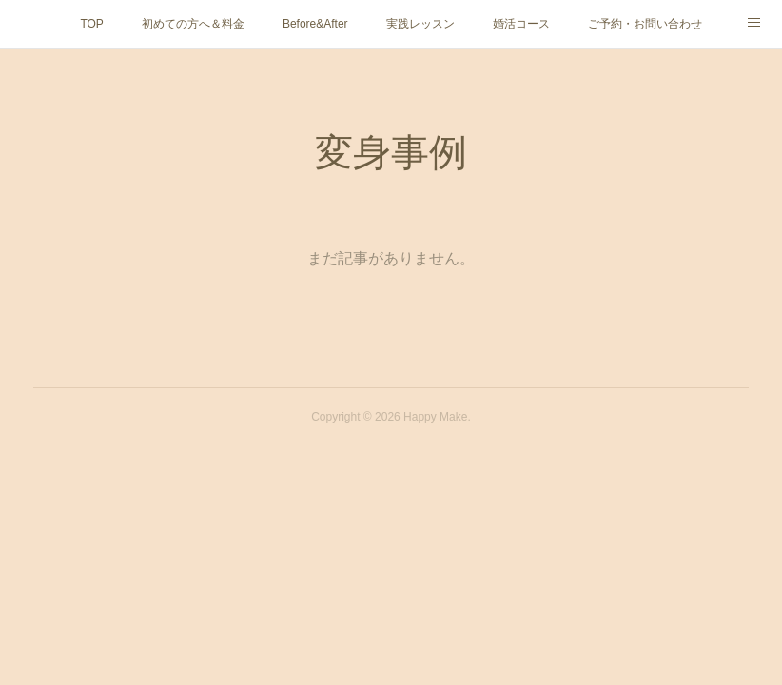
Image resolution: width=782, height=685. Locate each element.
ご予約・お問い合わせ (645, 23)
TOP (91, 23)
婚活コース (521, 23)
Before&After (315, 23)
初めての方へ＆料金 (193, 23)
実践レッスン (420, 23)
